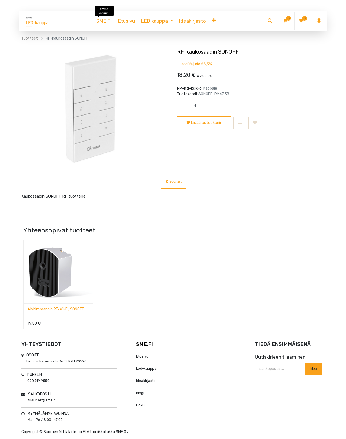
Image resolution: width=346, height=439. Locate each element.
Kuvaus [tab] (173, 182)
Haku (140, 405)
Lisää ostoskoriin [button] (204, 122)
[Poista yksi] (183, 106)
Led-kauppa (146, 368)
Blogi (140, 393)
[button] (214, 21)
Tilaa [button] (313, 368)
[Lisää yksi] (207, 106)
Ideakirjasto (146, 381)
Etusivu (142, 356)
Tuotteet (29, 38)
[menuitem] (104, 21)
